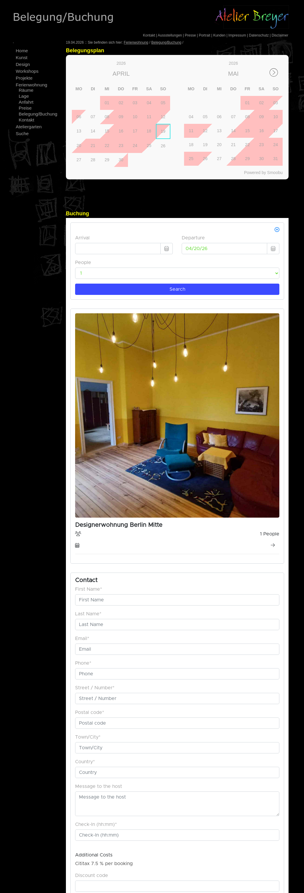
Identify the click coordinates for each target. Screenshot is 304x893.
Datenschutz (259, 35)
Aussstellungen (170, 35)
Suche (22, 133)
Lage (24, 96)
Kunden (219, 35)
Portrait (204, 35)
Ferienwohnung (31, 84)
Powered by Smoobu (263, 172)
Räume (26, 90)
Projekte (24, 77)
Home (22, 50)
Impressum (237, 35)
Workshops (27, 71)
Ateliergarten (29, 126)
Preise (25, 107)
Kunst (21, 57)
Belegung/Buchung (38, 113)
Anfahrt (26, 102)
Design (23, 64)
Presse (190, 35)
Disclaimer (280, 35)
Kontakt (149, 35)
